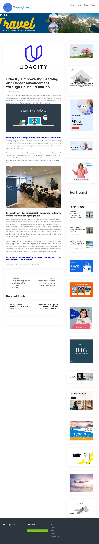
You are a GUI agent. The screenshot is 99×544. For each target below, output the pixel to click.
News (79, 5)
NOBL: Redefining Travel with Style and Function (77, 229)
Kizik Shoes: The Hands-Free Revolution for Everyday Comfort (76, 214)
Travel (93, 5)
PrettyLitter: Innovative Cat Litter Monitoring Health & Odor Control (46, 283)
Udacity (55, 227)
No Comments (25, 264)
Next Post (52, 278)
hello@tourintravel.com (13, 525)
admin (17, 92)
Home (72, 5)
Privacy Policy (55, 533)
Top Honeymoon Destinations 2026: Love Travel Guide (18, 306)
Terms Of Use (55, 536)
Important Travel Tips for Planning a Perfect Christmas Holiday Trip (48, 306)
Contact (53, 525)
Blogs (86, 5)
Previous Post (16, 278)
